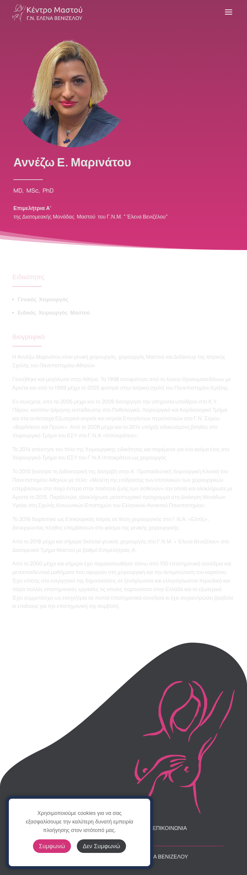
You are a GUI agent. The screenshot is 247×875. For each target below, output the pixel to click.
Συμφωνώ (52, 846)
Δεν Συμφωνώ (101, 846)
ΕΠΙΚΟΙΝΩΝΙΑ (169, 827)
